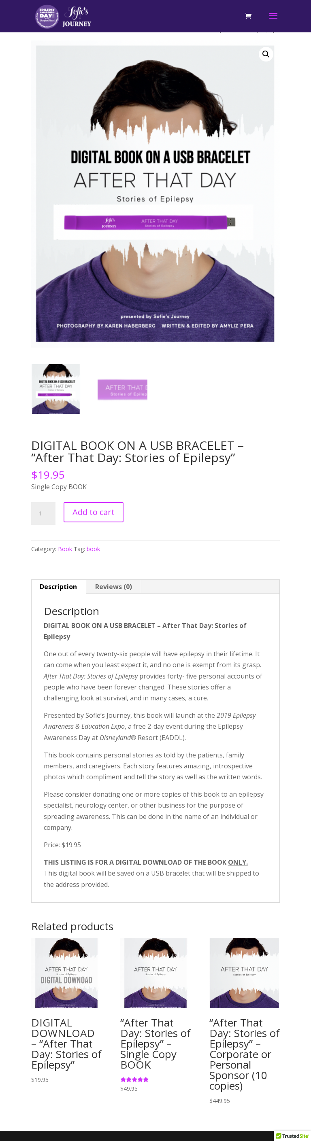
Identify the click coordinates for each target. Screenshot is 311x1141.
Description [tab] (58, 586)
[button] (266, 54)
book (93, 549)
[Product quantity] (43, 513)
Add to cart (93, 512)
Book (65, 549)
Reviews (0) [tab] (113, 586)
